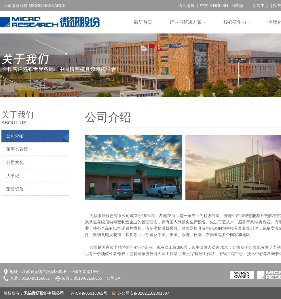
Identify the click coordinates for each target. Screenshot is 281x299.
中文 (204, 5)
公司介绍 (15, 135)
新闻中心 (260, 5)
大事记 (12, 175)
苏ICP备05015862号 (89, 293)
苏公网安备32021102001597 (140, 293)
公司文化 (15, 162)
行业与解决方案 (186, 22)
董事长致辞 (17, 149)
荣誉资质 (15, 188)
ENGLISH (219, 5)
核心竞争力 (234, 22)
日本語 (237, 5)
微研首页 (143, 22)
